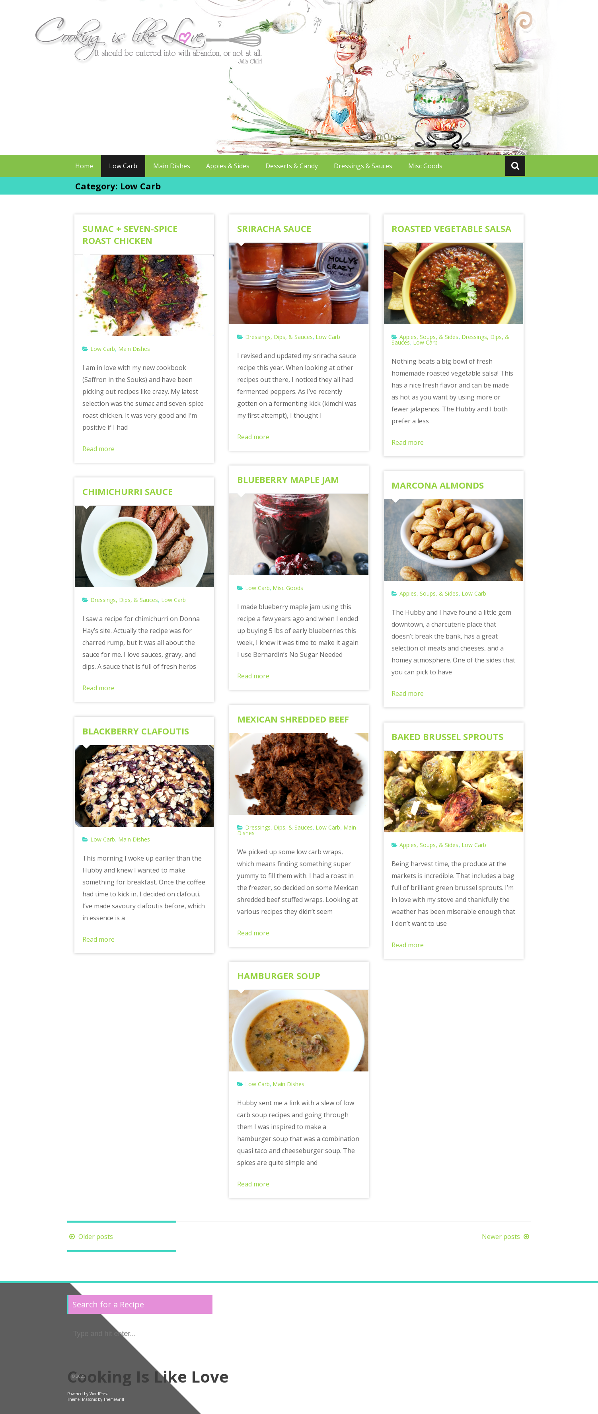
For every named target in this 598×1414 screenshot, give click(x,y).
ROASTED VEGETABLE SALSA (451, 228)
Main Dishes (171, 166)
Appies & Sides (227, 166)
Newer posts (506, 1236)
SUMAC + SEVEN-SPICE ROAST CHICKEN (129, 234)
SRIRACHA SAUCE (274, 228)
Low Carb (123, 166)
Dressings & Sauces (363, 166)
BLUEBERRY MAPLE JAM (288, 479)
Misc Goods (425, 166)
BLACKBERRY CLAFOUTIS (135, 731)
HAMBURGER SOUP (278, 976)
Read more (98, 448)
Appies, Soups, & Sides (428, 337)
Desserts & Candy (291, 166)
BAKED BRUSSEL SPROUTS (447, 736)
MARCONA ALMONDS (438, 485)
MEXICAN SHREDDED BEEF (293, 719)
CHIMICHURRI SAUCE (127, 491)
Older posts (90, 1236)
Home (84, 166)
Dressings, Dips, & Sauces (279, 337)
